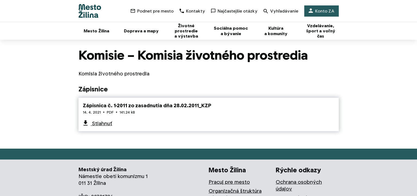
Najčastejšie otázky (234, 11)
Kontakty (192, 11)
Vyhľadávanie (281, 11)
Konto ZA (321, 11)
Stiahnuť (101, 123)
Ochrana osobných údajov (299, 185)
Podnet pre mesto (152, 11)
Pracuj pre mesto (229, 182)
